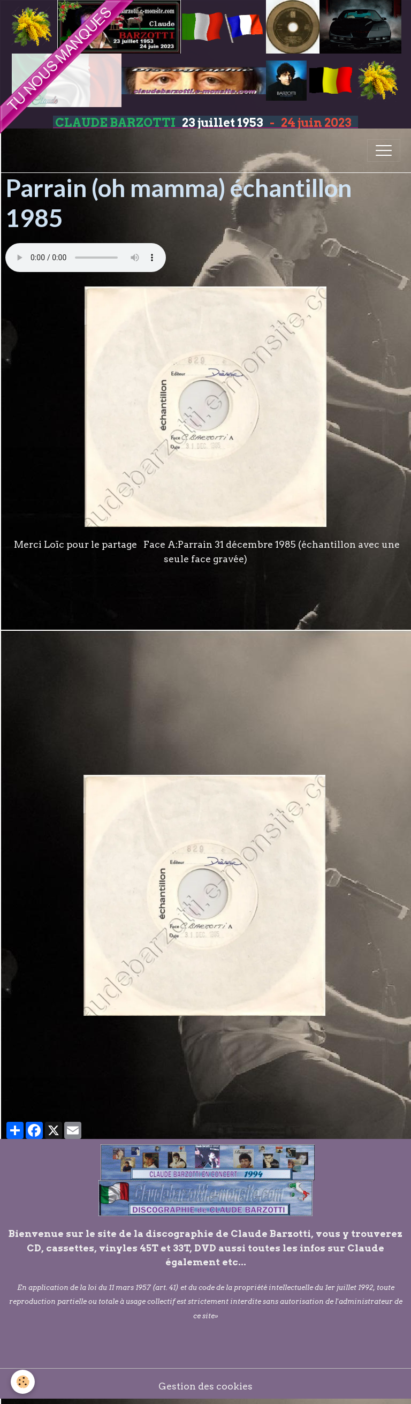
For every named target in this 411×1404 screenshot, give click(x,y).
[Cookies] (23, 1382)
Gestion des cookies (205, 1386)
